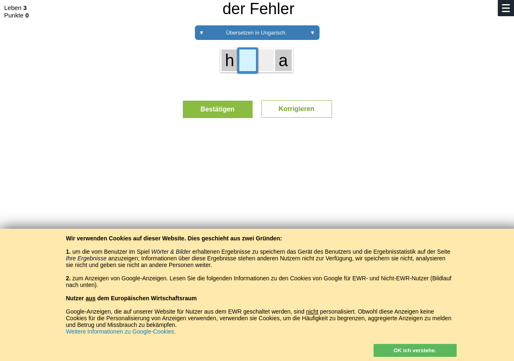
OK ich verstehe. (414, 350)
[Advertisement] (257, 201)
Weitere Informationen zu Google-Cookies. (121, 331)
